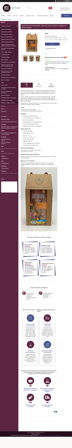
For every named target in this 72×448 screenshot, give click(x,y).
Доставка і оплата (30, 15)
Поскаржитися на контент (44, 435)
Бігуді (2, 82)
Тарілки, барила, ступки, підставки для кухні (7, 72)
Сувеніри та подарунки (6, 68)
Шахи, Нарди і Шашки (6, 52)
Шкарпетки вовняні (5, 95)
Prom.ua (43, 432)
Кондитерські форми (6, 29)
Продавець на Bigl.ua (36, 434)
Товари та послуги (5, 26)
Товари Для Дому (5, 57)
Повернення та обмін (6, 19)
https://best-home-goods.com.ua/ (8, 148)
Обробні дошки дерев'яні (7, 41)
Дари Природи (4, 59)
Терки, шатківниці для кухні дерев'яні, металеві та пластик (8, 45)
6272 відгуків (59, 1)
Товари (9, 15)
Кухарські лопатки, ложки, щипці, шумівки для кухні (7, 65)
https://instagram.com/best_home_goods (10, 173)
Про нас (15, 15)
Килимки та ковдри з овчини (7, 102)
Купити (52, 44)
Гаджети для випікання (6, 31)
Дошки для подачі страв (7, 36)
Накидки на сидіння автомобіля (8, 97)
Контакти (22, 15)
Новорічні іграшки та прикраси (8, 77)
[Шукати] (50, 8)
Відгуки (51, 15)
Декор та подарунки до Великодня (6, 92)
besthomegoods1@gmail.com (8, 153)
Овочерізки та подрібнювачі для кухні (7, 49)
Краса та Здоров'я (5, 80)
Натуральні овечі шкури (6, 100)
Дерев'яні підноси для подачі (8, 39)
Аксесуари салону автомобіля (8, 62)
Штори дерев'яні (5, 54)
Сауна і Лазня (4, 85)
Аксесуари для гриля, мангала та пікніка (8, 88)
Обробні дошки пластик (6, 34)
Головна (3, 15)
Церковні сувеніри (5, 75)
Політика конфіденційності (55, 435)
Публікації (3, 111)
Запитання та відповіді (42, 15)
